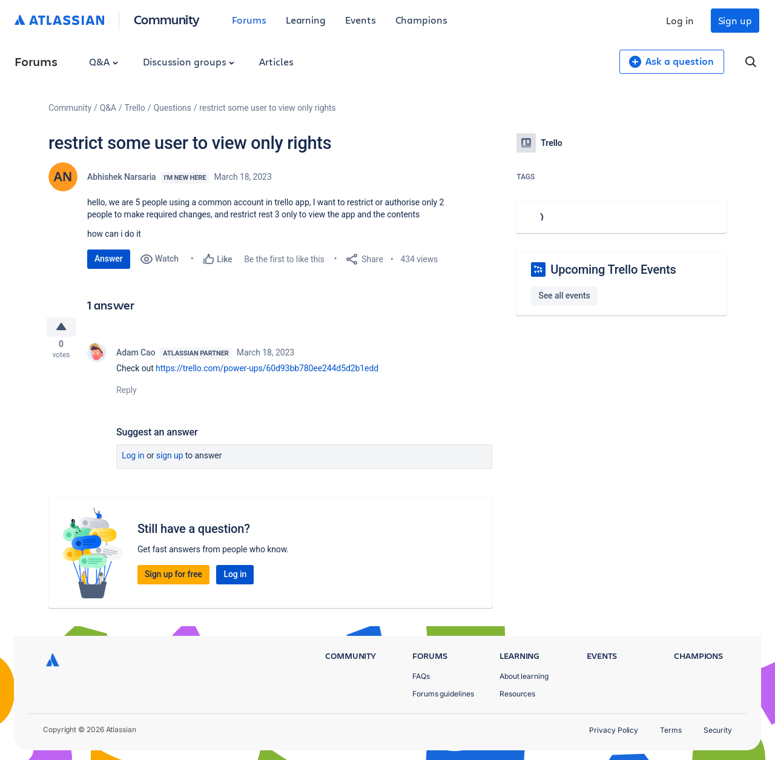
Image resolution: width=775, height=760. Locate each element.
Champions (421, 19)
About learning (524, 676)
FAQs (421, 676)
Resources (517, 693)
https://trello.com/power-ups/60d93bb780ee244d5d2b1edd (267, 372)
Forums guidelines (443, 693)
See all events (564, 295)
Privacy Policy (613, 730)
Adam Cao (135, 356)
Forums (249, 19)
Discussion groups (189, 61)
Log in (680, 20)
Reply (126, 393)
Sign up (735, 20)
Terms (671, 730)
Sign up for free (173, 578)
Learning (306, 19)
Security (718, 730)
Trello (135, 108)
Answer (108, 258)
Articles (276, 61)
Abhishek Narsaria (121, 177)
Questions (172, 108)
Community (167, 19)
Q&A (103, 61)
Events (360, 19)
